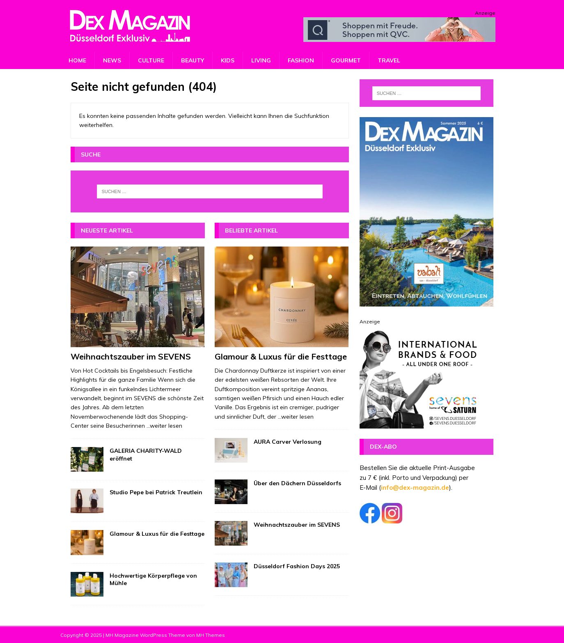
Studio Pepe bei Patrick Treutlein (156, 492)
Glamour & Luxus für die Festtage (157, 533)
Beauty (192, 60)
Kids (227, 60)
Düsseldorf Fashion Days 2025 (297, 566)
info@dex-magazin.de (415, 487)
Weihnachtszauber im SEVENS (131, 356)
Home (77, 60)
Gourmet (346, 60)
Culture (151, 60)
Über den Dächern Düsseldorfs (297, 483)
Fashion (301, 60)
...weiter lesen (164, 425)
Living (261, 60)
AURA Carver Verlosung (287, 441)
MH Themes (210, 635)
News (112, 60)
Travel (389, 60)
